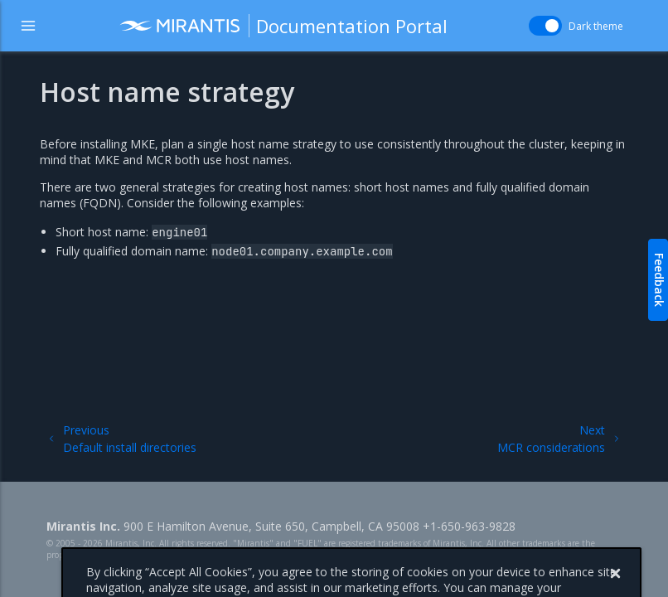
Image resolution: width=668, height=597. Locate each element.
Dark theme (596, 26)
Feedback (659, 280)
